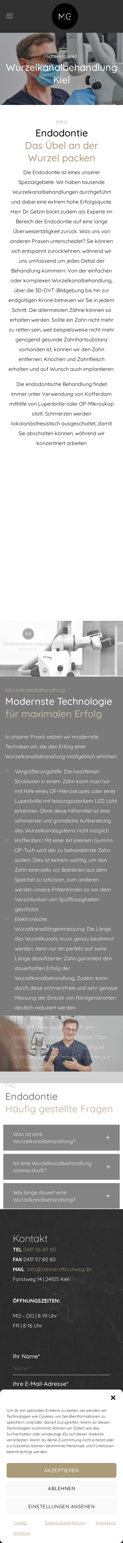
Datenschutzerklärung (65, 1522)
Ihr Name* (62, 1363)
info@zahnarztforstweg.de (59, 1269)
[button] (113, 1397)
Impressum (106, 1522)
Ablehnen (61, 1488)
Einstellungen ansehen (61, 1506)
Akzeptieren (61, 1470)
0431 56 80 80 (39, 1249)
